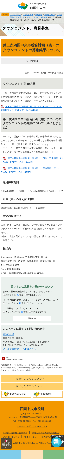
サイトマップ (30, 437)
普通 (21, 294)
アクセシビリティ (11, 437)
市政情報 (38, 15)
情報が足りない (34, 294)
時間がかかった (38, 311)
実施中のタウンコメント (30, 378)
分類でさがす (28, 15)
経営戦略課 (8, 334)
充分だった (10, 294)
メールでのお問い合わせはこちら (19, 349)
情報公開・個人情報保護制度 (45, 432)
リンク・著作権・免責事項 (15, 432)
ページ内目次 (32, 61)
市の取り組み (49, 15)
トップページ (15, 15)
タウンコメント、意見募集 (36, 17)
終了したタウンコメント (30, 386)
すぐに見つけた (12, 311)
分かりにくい (35, 303)
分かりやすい (11, 303)
